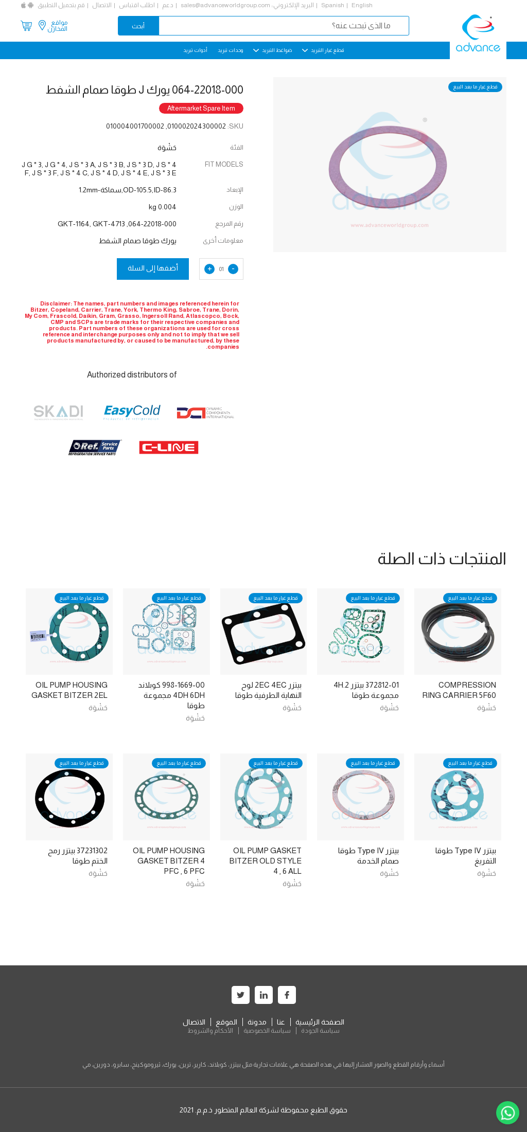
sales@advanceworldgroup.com (225, 5)
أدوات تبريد (195, 50)
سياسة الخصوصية (267, 1030)
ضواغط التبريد (272, 50)
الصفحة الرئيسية (319, 1022)
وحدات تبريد (230, 50)
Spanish (332, 5)
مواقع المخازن (57, 26)
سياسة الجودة (320, 1030)
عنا (281, 1022)
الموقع (226, 1022)
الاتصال (102, 5)
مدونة (257, 1022)
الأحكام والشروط (210, 1030)
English (362, 5)
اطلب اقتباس (137, 5)
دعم (167, 5)
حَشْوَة (486, 708)
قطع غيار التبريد (323, 50)
